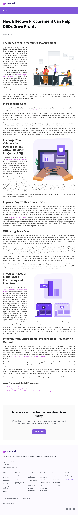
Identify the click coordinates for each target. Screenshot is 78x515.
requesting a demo (39, 356)
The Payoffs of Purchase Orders (16, 387)
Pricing (5, 492)
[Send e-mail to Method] (74, 509)
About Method (19, 476)
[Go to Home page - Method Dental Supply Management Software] (9, 3)
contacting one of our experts (21, 356)
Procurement (6, 481)
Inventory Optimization (31, 484)
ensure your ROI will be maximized (16, 159)
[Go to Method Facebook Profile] (67, 509)
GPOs (41, 493)
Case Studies (55, 479)
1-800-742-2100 (69, 479)
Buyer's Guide (56, 485)
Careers (17, 479)
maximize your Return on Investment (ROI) (24, 110)
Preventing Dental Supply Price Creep (18, 389)
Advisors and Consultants (43, 489)
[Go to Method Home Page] (9, 451)
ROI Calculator (56, 482)
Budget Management (31, 476)
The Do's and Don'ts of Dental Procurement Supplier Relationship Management (31, 391)
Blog (53, 476)
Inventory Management (6, 476)
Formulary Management (31, 489)
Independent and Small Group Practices (45, 477)
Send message (69, 476)
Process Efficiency (32, 481)
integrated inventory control (18, 218)
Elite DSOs (43, 485)
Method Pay (6, 484)
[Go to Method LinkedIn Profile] (70, 509)
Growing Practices (45, 482)
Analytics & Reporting (6, 487)
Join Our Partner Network (19, 483)
